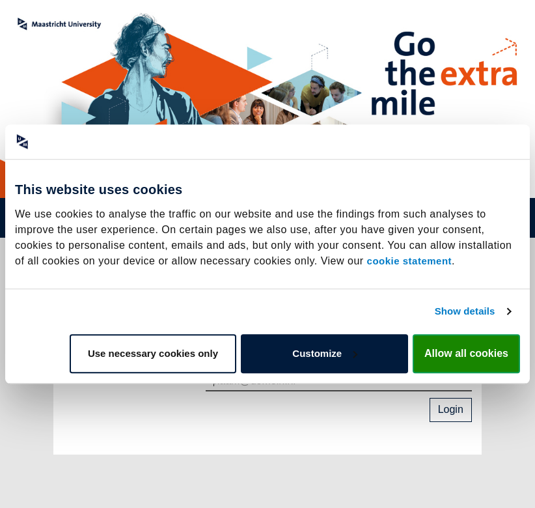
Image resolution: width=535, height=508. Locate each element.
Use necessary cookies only (153, 353)
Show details (465, 311)
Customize (324, 353)
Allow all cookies (466, 353)
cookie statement (409, 260)
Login (450, 409)
